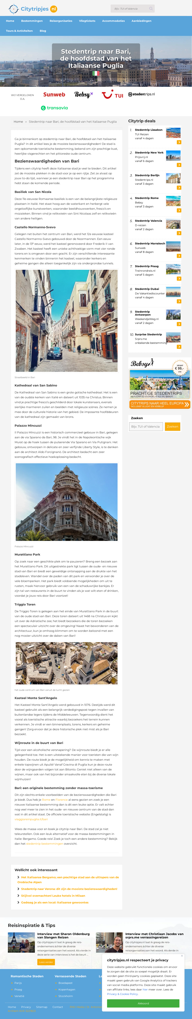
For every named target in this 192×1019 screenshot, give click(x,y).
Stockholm (65, 996)
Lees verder (46, 962)
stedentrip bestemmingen (44, 843)
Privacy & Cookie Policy (122, 994)
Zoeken (137, 418)
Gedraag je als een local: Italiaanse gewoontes (54, 902)
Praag (18, 989)
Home (18, 121)
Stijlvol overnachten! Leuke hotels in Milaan (53, 895)
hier (145, 989)
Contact (57, 1007)
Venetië (19, 996)
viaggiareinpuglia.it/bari (31, 819)
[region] (143, 982)
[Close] (182, 956)
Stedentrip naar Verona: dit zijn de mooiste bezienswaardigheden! (69, 889)
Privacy (26, 1007)
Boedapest (65, 983)
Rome (46, 799)
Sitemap (41, 1007)
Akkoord (143, 1003)
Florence (62, 799)
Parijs (18, 983)
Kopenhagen (66, 989)
